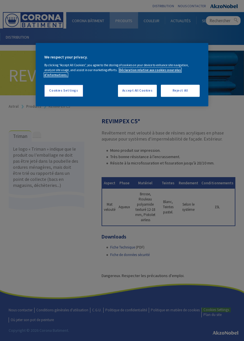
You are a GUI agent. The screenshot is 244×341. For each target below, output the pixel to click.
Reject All (180, 91)
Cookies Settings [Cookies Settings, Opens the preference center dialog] (63, 91)
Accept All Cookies (137, 91)
